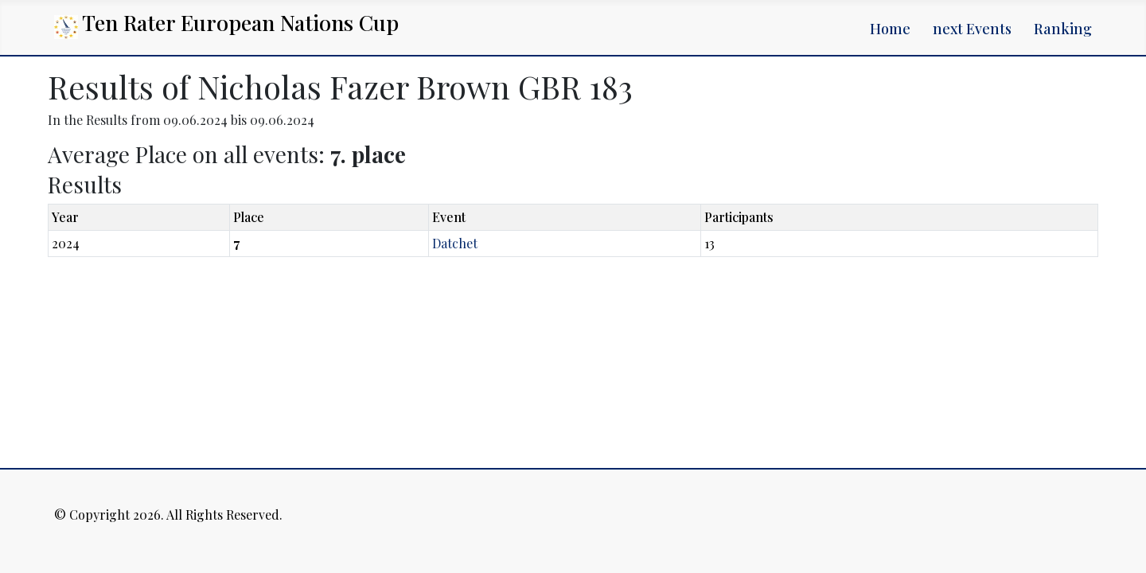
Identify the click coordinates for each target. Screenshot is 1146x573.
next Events (972, 28)
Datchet (454, 243)
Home (890, 28)
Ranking (1063, 28)
